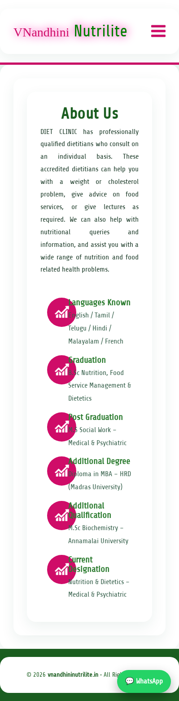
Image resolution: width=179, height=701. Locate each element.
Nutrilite (70, 31)
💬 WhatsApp (144, 681)
